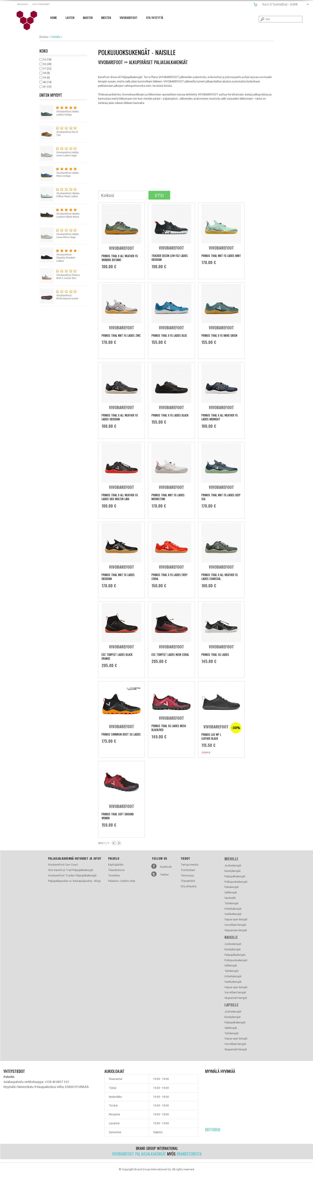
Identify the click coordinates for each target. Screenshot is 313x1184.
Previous (114, 843)
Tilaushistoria (116, 870)
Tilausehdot (188, 880)
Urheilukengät (233, 908)
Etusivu (44, 36)
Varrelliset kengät (235, 924)
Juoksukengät (232, 865)
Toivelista (114, 875)
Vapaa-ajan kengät (235, 919)
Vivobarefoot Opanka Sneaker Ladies (58, 255)
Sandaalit (230, 897)
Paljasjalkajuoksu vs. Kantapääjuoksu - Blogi (74, 880)
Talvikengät (231, 903)
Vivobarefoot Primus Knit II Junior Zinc (60, 274)
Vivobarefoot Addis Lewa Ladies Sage (59, 151)
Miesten (106, 17)
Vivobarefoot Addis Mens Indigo (59, 171)
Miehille (231, 858)
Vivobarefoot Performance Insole (59, 294)
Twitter (164, 874)
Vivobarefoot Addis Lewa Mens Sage (59, 233)
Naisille (231, 937)
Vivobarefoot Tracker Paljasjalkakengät (72, 875)
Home (53, 17)
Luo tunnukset (41, 4)
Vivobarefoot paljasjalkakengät (139, 1154)
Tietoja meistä (189, 864)
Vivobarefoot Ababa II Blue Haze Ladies (59, 192)
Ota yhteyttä (188, 886)
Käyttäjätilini (116, 864)
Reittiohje (212, 1129)
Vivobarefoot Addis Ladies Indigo (59, 110)
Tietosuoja (187, 875)
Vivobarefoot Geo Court (63, 864)
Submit (262, 19)
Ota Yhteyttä (154, 17)
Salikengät (230, 892)
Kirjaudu (22, 4)
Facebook (166, 866)
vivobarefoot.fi (29, 20)
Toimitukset (188, 870)
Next (119, 843)
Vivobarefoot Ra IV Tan (59, 131)
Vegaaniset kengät (235, 930)
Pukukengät (231, 887)
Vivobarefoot (128, 17)
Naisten (87, 17)
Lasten (70, 17)
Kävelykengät (232, 870)
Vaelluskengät (233, 914)
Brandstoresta (189, 1154)
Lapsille (231, 1004)
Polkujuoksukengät (235, 881)
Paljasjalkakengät (234, 876)
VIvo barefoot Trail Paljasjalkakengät (70, 870)
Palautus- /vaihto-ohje (121, 880)
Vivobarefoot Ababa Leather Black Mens (59, 212)
